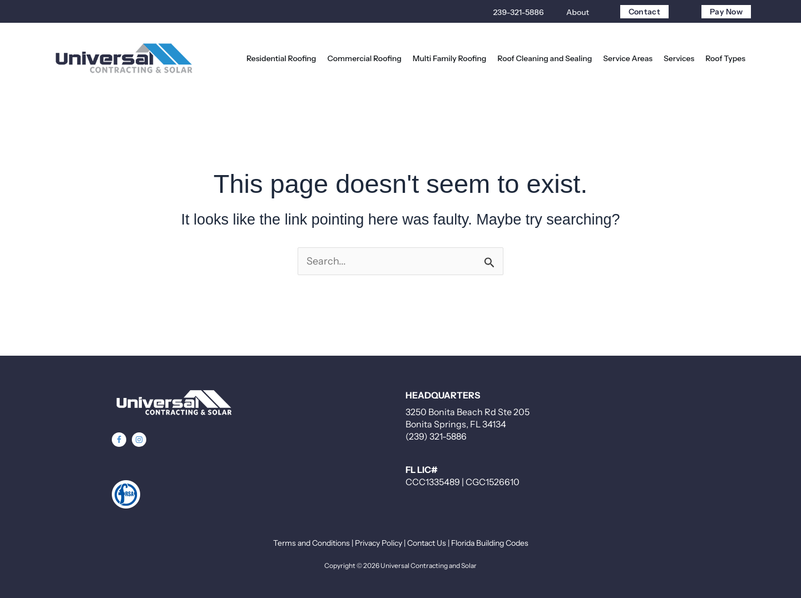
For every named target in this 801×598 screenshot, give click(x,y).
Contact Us (426, 543)
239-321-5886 (518, 12)
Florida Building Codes (489, 543)
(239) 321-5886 (436, 436)
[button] (119, 439)
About (577, 12)
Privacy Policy (378, 543)
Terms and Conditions (311, 543)
